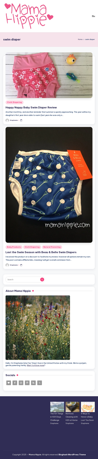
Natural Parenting (52, 247)
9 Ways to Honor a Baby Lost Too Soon (87, 416)
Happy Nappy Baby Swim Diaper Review (31, 107)
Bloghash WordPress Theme (72, 454)
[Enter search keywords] (25, 279)
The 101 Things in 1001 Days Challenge (56, 416)
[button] (42, 280)
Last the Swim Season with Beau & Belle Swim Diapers (41, 252)
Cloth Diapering (14, 102)
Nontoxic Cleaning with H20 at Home (72, 416)
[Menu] (93, 16)
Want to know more (35, 365)
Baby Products (14, 247)
